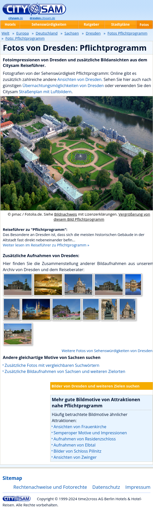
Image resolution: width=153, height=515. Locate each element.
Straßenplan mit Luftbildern (45, 91)
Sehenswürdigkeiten (49, 24)
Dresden (93, 33)
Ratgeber (91, 24)
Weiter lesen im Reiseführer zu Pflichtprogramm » (46, 244)
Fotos (144, 24)
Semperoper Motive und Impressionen (90, 433)
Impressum (138, 487)
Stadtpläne (120, 24)
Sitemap (12, 478)
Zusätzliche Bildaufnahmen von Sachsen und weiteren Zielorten (65, 371)
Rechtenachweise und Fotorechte (50, 487)
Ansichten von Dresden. (80, 79)
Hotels (10, 24)
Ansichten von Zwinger (75, 457)
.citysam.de (42, 18)
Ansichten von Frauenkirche (80, 426)
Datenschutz (106, 487)
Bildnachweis (65, 214)
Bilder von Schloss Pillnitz (77, 451)
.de (15, 18)
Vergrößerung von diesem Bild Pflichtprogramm (102, 217)
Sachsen (72, 33)
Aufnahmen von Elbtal (75, 445)
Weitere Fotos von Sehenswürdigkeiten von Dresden (107, 350)
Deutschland (47, 33)
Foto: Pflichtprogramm (24, 38)
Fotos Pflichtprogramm (127, 33)
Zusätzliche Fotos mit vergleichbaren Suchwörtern (52, 365)
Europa (22, 33)
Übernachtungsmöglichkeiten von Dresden (63, 85)
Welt (5, 33)
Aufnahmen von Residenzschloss (85, 439)
